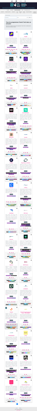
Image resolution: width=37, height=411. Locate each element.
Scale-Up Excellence (27, 395)
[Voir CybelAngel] (17, 208)
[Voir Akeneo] (31, 57)
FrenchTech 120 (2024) (14, 71)
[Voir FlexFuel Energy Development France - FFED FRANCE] (31, 307)
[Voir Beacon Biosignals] (31, 108)
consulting (14, 53)
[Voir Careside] (31, 132)
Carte (30, 17)
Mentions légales (18, 410)
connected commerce (25, 180)
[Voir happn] (31, 355)
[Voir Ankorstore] (17, 108)
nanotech (25, 205)
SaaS (14, 80)
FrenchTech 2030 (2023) (14, 275)
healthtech (11, 154)
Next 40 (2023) (14, 123)
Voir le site (11, 45)
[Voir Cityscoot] (17, 183)
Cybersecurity (25, 401)
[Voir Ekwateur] (31, 234)
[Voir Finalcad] (17, 307)
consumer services (27, 155)
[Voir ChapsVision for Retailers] (31, 158)
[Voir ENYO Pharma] (31, 260)
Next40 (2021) (14, 47)
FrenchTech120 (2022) (9, 98)
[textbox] (22, 17)
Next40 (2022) (14, 98)
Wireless (30, 105)
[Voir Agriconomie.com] (17, 57)
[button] (2, 12)
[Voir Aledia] (17, 83)
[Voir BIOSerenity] (17, 132)
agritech (12, 80)
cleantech (23, 53)
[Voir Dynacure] (17, 234)
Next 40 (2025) (8, 72)
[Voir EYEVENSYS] (31, 284)
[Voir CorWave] (31, 183)
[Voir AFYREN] (31, 32)
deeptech (28, 52)
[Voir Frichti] (31, 331)
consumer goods (12, 179)
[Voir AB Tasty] (17, 32)
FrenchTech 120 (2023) (13, 72)
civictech (30, 52)
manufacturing (28, 53)
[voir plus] (11, 68)
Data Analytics (29, 377)
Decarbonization (11, 180)
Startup (10, 53)
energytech (29, 256)
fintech (27, 179)
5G (28, 105)
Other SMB (8, 280)
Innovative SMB (7, 53)
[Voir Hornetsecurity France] (31, 380)
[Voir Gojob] (17, 355)
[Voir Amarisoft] (31, 83)
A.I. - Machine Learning (11, 54)
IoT (27, 105)
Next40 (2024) (14, 122)
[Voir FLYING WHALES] (17, 331)
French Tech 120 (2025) (8, 71)
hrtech (12, 377)
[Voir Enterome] (17, 260)
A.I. (16, 53)
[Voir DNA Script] (31, 208)
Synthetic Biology (29, 205)
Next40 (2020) (23, 395)
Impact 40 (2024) (28, 251)
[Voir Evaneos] (17, 284)
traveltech (12, 304)
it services (27, 79)
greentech (25, 53)
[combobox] (22, 17)
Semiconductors (13, 105)
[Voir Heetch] (17, 380)
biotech (25, 52)
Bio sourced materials (25, 54)
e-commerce (29, 79)
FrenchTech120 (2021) (9, 47)
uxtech (12, 53)
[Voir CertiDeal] (17, 158)
